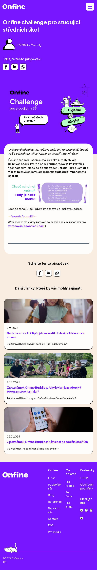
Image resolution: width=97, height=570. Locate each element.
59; (4, 561)
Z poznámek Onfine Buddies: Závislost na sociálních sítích (47, 442)
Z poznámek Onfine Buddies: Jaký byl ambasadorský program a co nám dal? (44, 389)
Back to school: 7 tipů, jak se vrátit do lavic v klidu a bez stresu (45, 335)
